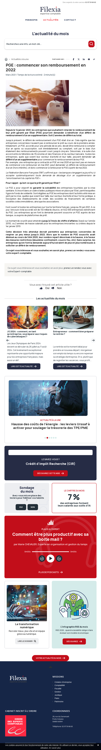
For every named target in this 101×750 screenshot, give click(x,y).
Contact (70, 20)
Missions (31, 20)
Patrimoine (59, 701)
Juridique (58, 695)
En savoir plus (55, 748)
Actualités (50, 20)
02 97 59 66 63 (90, 2)
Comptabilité (60, 685)
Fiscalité (58, 689)
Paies (57, 698)
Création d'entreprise (63, 682)
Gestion (58, 692)
